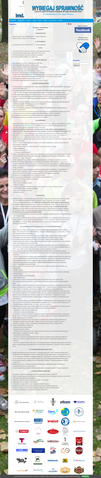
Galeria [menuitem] (45, 20)
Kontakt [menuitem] (60, 20)
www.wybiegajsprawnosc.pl (28, 125)
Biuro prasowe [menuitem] (53, 20)
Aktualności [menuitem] (13, 20)
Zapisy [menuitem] (34, 20)
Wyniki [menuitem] (40, 20)
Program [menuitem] (28, 20)
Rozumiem (85, 476)
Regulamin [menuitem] (21, 20)
